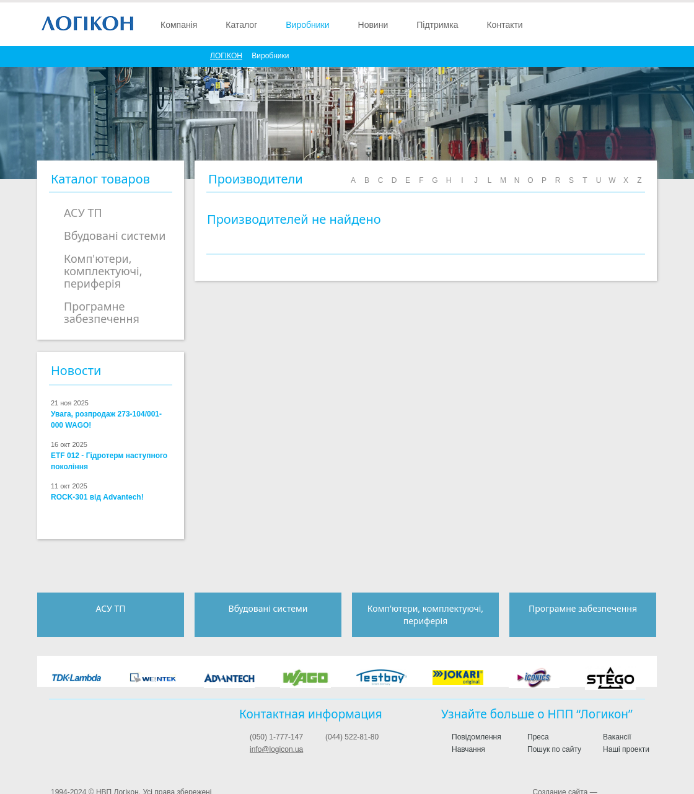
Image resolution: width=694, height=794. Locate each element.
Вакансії (617, 737)
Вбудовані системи (114, 235)
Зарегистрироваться (580, 24)
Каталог (241, 25)
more (164, 372)
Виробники (307, 25)
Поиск (624, 24)
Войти (602, 24)
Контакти (504, 25)
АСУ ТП (83, 212)
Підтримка (437, 25)
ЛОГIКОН (226, 55)
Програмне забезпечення (101, 312)
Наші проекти (626, 749)
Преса (538, 737)
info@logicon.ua (276, 749)
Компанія (178, 25)
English (645, 24)
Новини (373, 25)
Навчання (468, 749)
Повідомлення (476, 737)
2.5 (60, 521)
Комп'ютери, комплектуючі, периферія (103, 270)
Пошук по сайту (554, 749)
